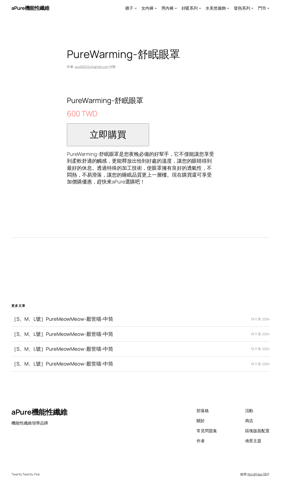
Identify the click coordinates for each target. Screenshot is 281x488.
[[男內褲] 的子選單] (176, 8)
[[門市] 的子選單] (268, 8)
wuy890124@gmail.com (92, 66)
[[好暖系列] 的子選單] (200, 8)
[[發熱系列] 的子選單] (252, 8)
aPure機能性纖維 (30, 8)
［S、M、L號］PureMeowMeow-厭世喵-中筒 (62, 319)
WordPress (255, 474)
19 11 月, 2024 (260, 319)
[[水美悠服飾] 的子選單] (228, 8)
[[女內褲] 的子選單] (156, 8)
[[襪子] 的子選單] (135, 8)
